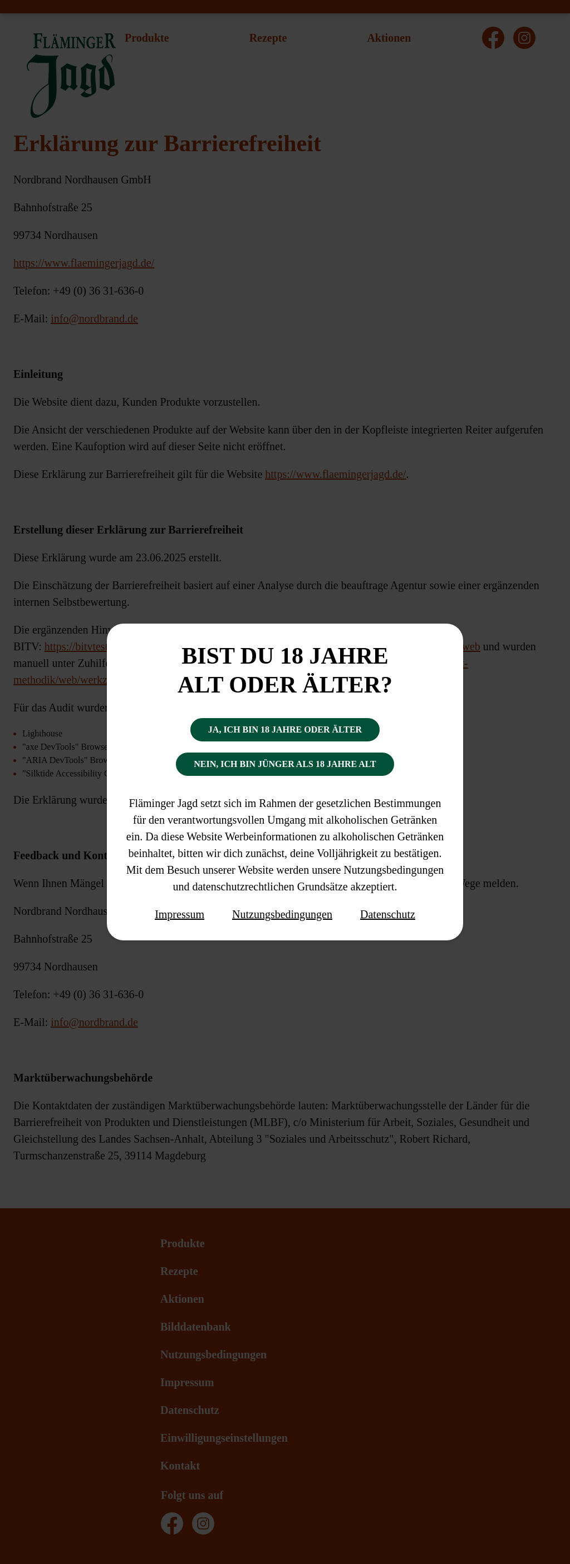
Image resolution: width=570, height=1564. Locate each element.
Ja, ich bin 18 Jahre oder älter (285, 729)
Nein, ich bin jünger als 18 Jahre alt (285, 764)
